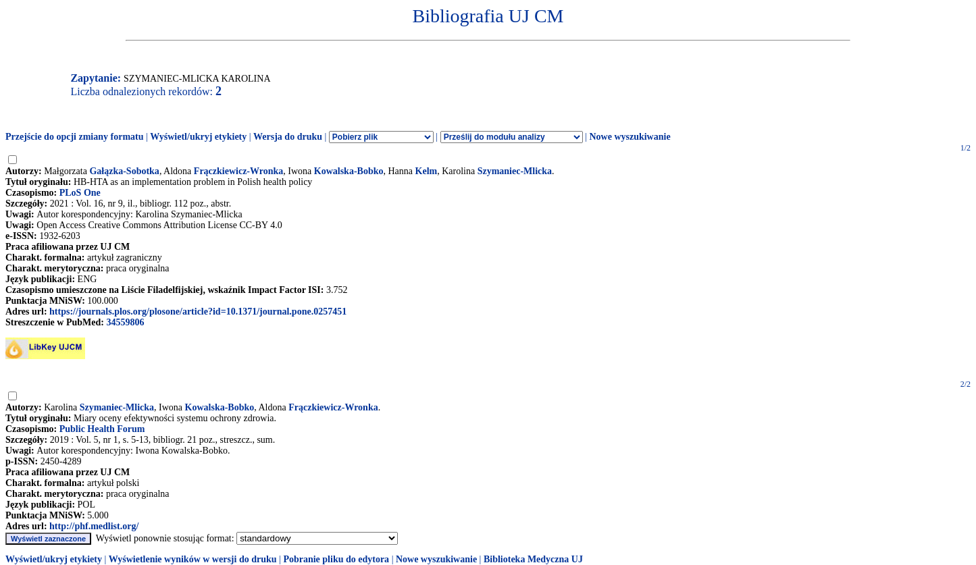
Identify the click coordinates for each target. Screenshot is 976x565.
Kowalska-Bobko (349, 171)
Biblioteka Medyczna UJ (533, 559)
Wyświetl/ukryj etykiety (198, 137)
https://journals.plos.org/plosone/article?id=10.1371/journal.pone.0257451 (197, 311)
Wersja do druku (287, 137)
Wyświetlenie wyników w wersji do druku (193, 559)
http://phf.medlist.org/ (93, 526)
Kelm (426, 171)
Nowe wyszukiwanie (629, 137)
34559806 (125, 322)
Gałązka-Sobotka (124, 171)
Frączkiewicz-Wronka (238, 171)
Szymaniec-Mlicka (515, 171)
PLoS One (80, 193)
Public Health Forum (102, 429)
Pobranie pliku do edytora (336, 559)
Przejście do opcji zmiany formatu (74, 137)
